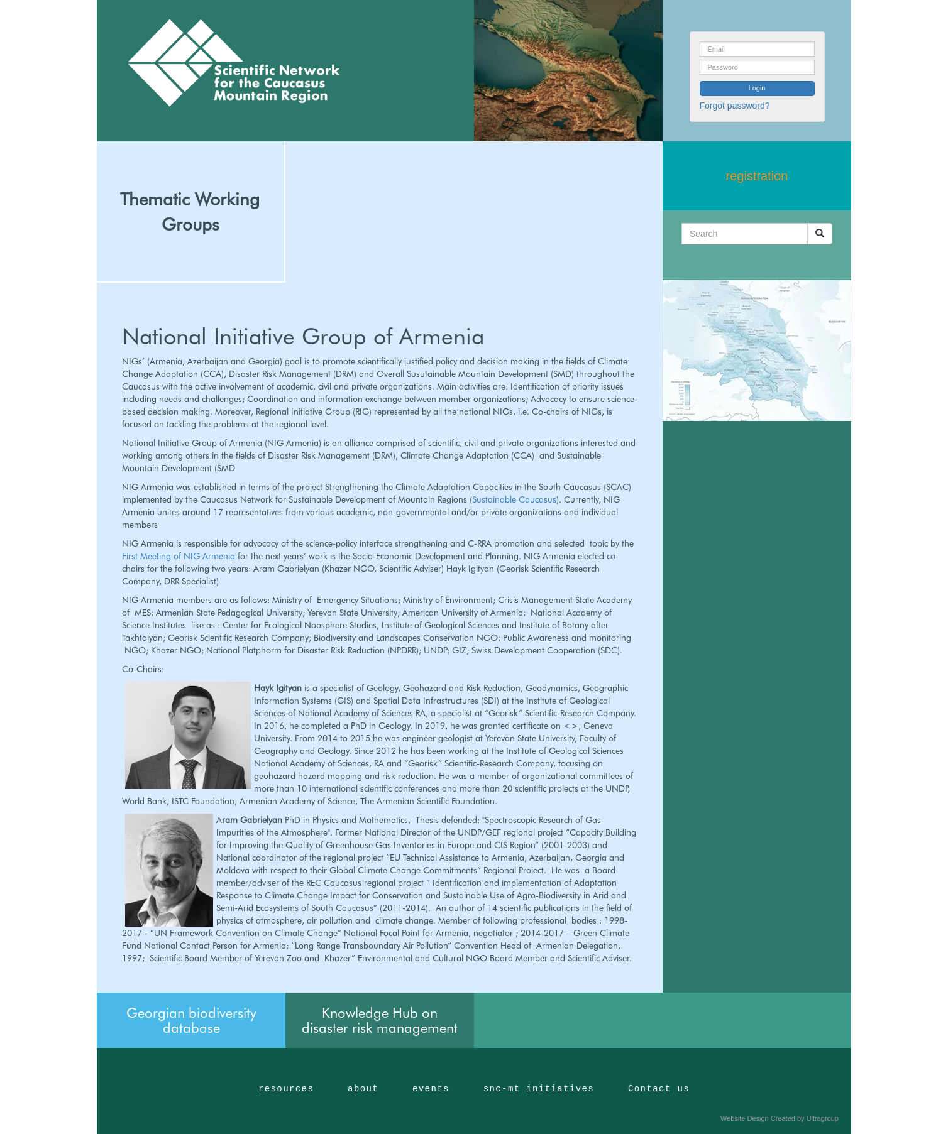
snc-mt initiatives (538, 1089)
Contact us (659, 1089)
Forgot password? (735, 106)
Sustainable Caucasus (514, 499)
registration (757, 176)
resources (286, 1089)
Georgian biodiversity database (191, 1020)
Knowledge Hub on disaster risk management (380, 1020)
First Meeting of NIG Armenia (180, 556)
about (363, 1089)
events (430, 1089)
